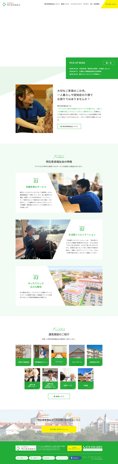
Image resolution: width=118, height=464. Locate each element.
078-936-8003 (94, 446)
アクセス (86, 4)
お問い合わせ (112, 4)
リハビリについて (76, 4)
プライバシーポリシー (96, 457)
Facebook (75, 458)
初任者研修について (48, 458)
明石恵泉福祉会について (52, 4)
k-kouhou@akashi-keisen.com (51, 449)
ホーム (85, 457)
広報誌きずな (23, 458)
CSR (91, 4)
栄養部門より (36, 458)
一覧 (109, 63)
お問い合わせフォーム (60, 429)
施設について (65, 4)
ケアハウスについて (62, 458)
